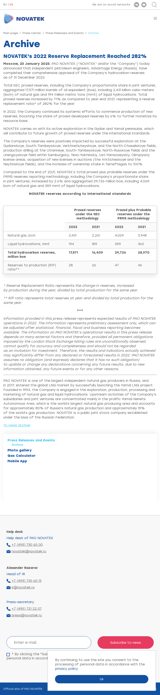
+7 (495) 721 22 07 (27, 609)
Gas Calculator (22, 456)
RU (5, 4)
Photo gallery (20, 450)
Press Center (31, 33)
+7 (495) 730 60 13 (26, 581)
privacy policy (66, 669)
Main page (10, 33)
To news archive (16, 425)
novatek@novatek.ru (29, 551)
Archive (17, 445)
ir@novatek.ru (23, 587)
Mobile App (17, 461)
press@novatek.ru (27, 615)
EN (11, 4)
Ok (102, 679)
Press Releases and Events (65, 33)
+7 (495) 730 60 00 (27, 545)
